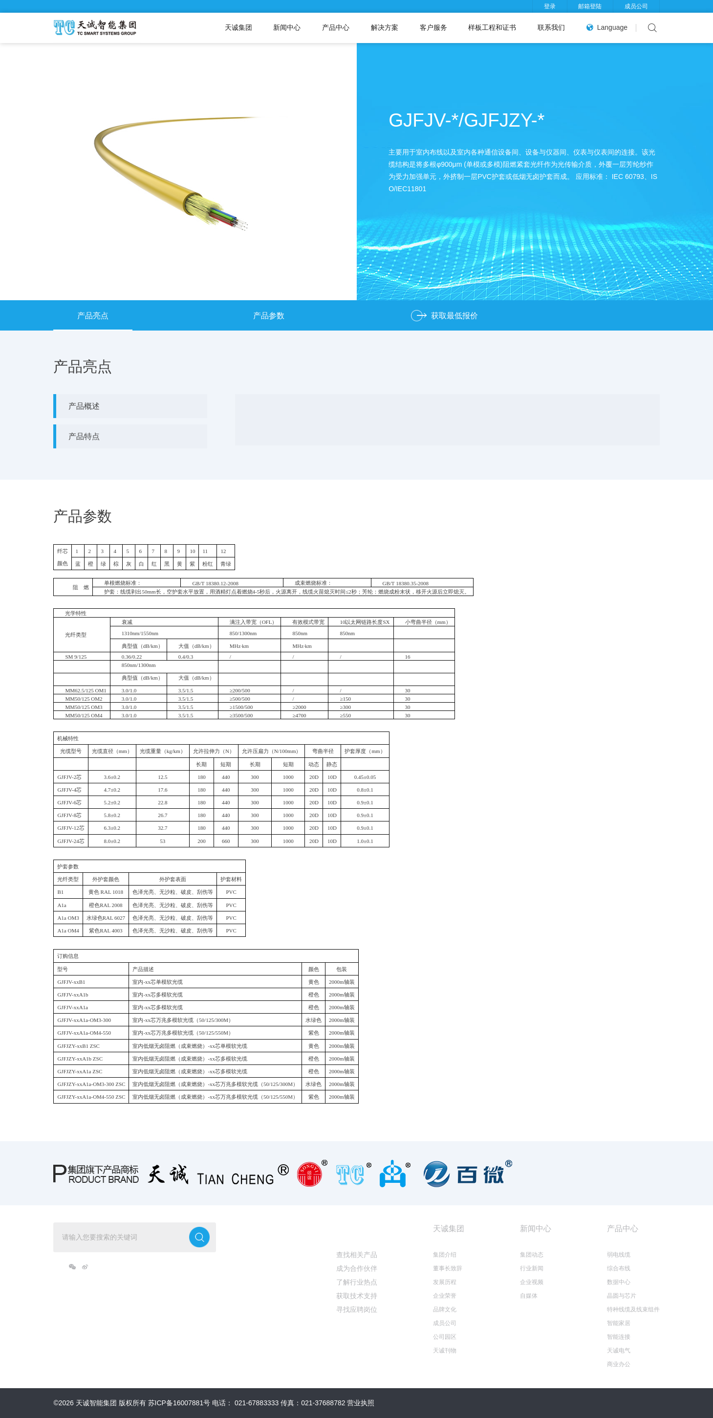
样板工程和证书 (492, 27)
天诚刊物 (444, 1350)
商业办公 (618, 1364)
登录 (550, 6)
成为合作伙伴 (356, 1268)
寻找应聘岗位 (356, 1309)
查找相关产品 (356, 1255)
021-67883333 (257, 1403)
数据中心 (618, 1282)
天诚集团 (238, 27)
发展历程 (444, 1282)
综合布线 (618, 1268)
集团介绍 (444, 1254)
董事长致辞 (447, 1268)
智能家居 (618, 1323)
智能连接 (618, 1336)
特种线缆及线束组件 (633, 1309)
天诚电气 (618, 1350)
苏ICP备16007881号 (179, 1403)
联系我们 (551, 27)
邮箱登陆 (590, 6)
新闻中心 (287, 27)
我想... (347, 1228)
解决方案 (384, 27)
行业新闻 (531, 1268)
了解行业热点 (356, 1282)
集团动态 (531, 1254)
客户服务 (433, 27)
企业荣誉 (444, 1295)
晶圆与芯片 (621, 1295)
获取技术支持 (356, 1296)
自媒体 (529, 1295)
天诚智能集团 (96, 1403)
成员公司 (636, 6)
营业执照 (360, 1403)
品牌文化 (444, 1309)
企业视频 (531, 1282)
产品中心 (335, 27)
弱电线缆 (618, 1254)
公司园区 (444, 1336)
